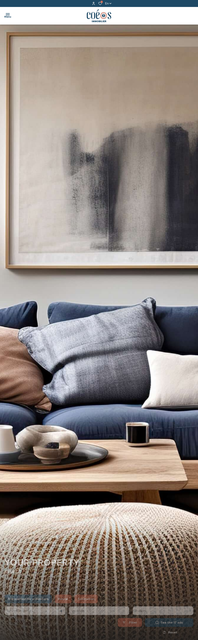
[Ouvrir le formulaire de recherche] (130, 629)
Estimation (86, 606)
